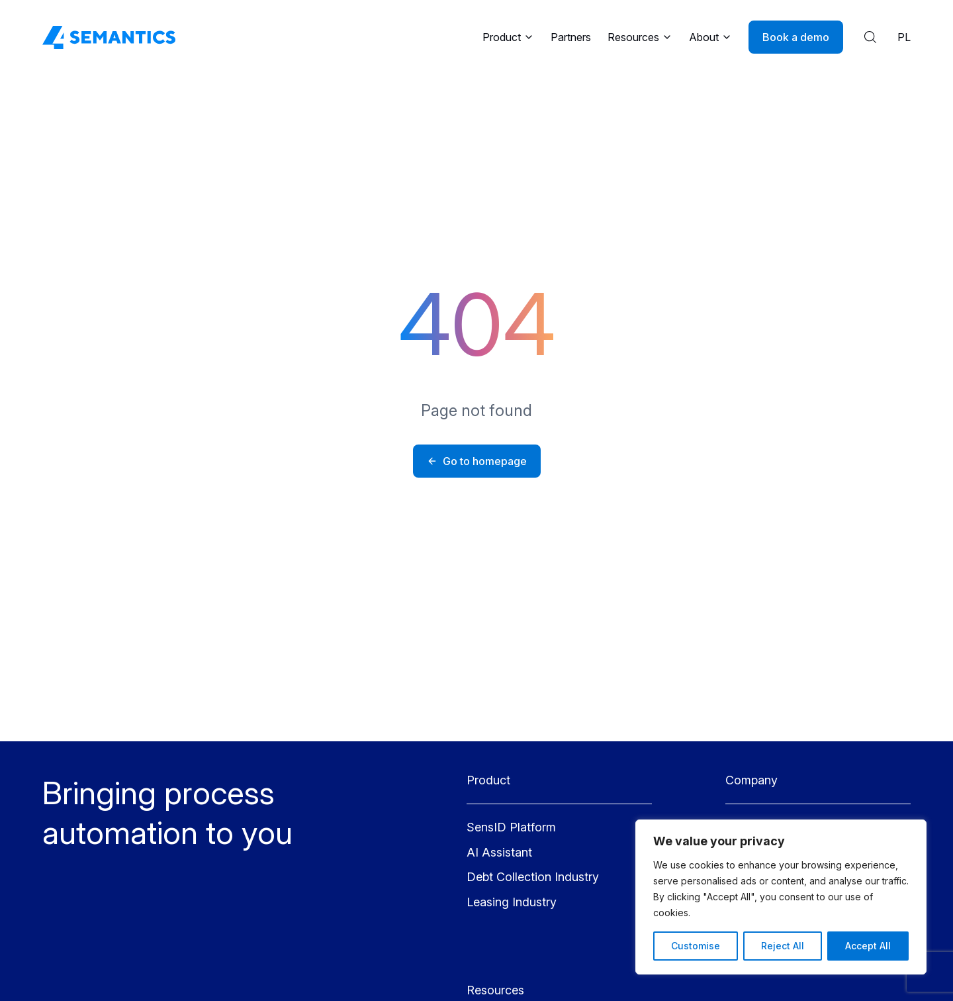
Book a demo (795, 37)
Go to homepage (477, 461)
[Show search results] (870, 37)
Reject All (782, 945)
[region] (781, 897)
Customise (695, 945)
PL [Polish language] (904, 37)
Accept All (868, 945)
